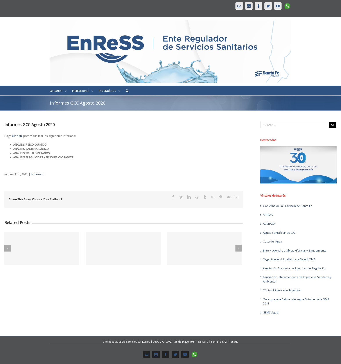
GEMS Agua (270, 312)
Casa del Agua (272, 241)
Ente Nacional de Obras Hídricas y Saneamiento (295, 250)
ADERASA (269, 224)
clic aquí (17, 136)
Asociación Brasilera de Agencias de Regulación (294, 268)
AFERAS (268, 215)
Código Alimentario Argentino (282, 290)
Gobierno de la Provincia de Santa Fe (287, 206)
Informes (37, 174)
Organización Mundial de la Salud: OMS (289, 259)
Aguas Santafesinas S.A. (279, 233)
